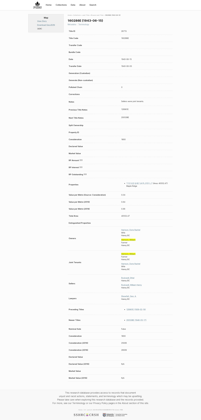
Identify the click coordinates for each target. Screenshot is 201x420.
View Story (42, 21)
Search (92, 5)
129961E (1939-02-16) (136, 309)
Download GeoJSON (46, 25)
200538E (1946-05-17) (136, 320)
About (82, 5)
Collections (61, 5)
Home (49, 5)
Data (73, 5)
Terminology (83, 24)
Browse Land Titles (97, 15)
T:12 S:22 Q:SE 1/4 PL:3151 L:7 (139, 183)
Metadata (72, 24)
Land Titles (85, 15)
